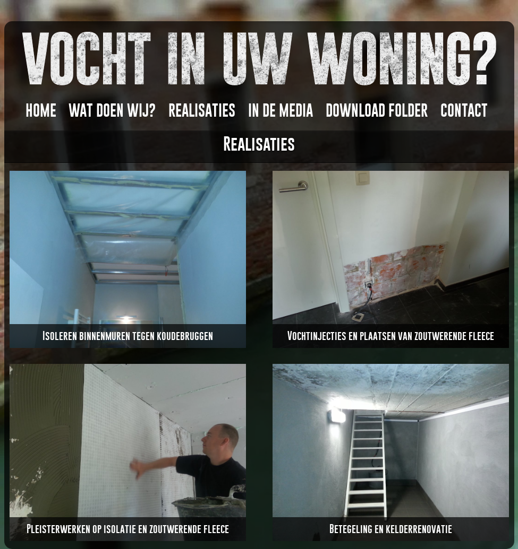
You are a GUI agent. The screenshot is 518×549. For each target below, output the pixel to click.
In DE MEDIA (280, 110)
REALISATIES (201, 110)
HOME (41, 110)
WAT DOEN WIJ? (112, 110)
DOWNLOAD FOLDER (377, 110)
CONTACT (464, 110)
